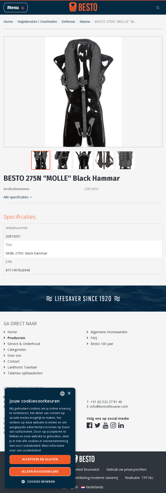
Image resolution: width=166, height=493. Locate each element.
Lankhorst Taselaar (22, 367)
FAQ (94, 338)
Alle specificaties (18, 197)
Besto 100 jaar (102, 343)
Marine (85, 21)
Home (8, 21)
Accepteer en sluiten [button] (40, 459)
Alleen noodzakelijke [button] (40, 471)
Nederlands (92, 487)
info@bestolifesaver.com (109, 406)
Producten (16, 338)
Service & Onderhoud (24, 343)
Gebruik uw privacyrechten (126, 469)
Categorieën (17, 349)
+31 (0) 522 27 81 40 (106, 401)
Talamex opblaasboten (25, 373)
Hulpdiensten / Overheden (37, 21)
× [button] (69, 393)
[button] (158, 41)
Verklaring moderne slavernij (96, 477)
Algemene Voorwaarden (109, 332)
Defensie (68, 21)
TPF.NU (147, 477)
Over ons (14, 355)
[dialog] (40, 438)
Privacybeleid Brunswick (81, 469)
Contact (14, 361)
